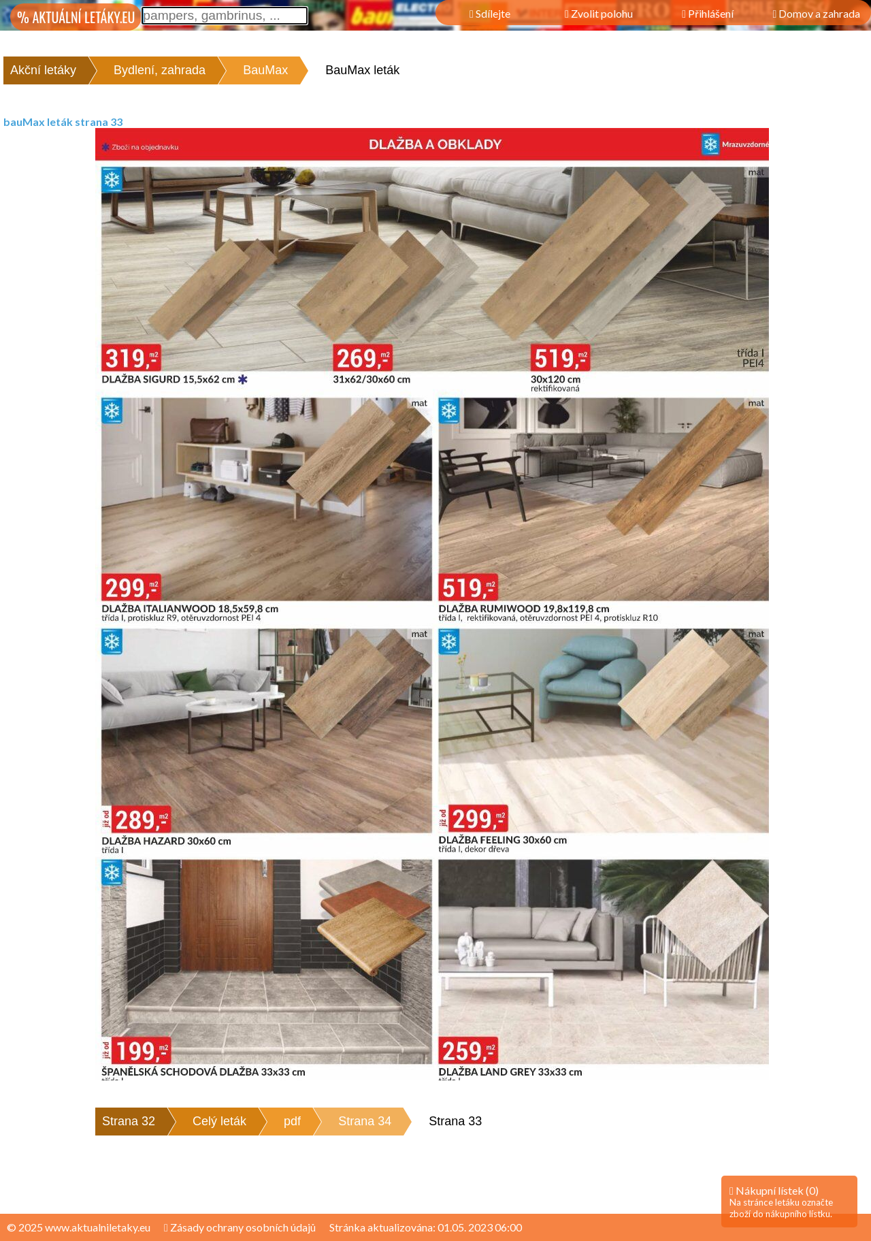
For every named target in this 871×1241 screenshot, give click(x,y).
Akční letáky (43, 70)
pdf (292, 1121)
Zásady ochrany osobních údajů (240, 1227)
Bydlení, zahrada (160, 70)
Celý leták (219, 1121)
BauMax (265, 70)
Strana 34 (364, 1121)
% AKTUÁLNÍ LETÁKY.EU (76, 17)
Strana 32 (128, 1121)
